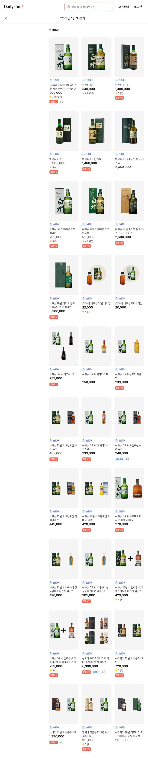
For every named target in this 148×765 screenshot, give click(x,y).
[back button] (6, 18)
